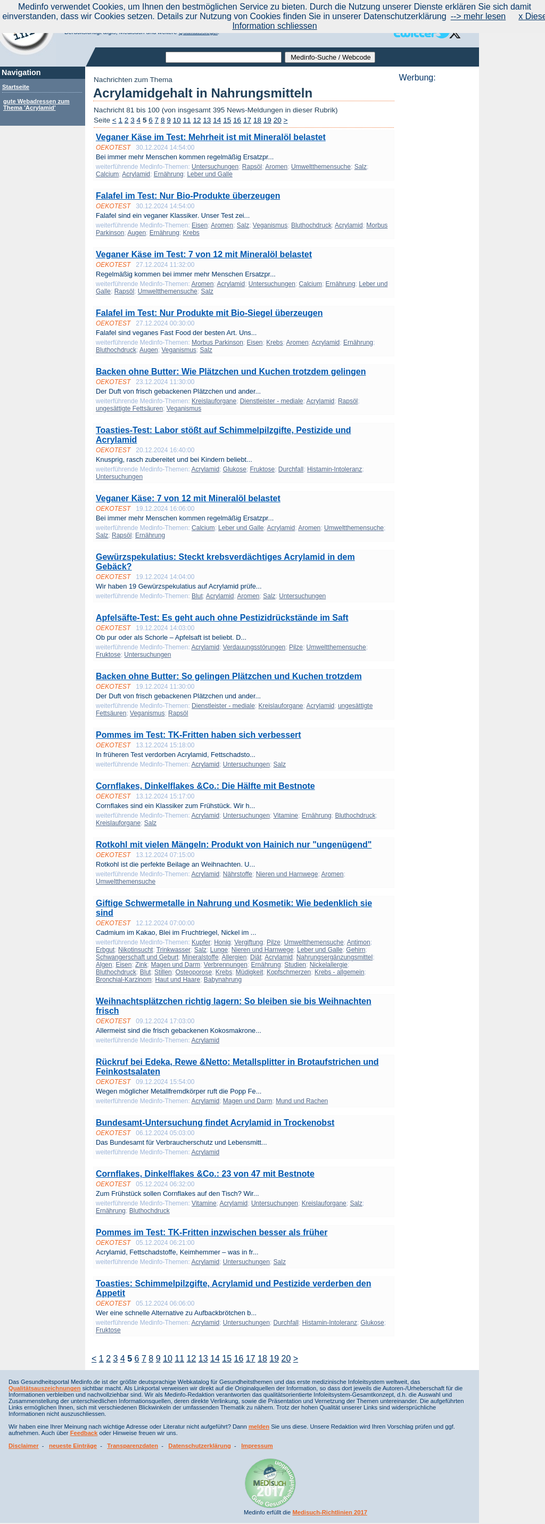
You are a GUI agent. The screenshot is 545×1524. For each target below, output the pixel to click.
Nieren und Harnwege (287, 874)
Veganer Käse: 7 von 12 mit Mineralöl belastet (188, 498)
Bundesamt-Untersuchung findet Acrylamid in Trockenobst (215, 1122)
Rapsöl (252, 166)
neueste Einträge (73, 1445)
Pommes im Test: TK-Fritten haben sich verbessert (198, 734)
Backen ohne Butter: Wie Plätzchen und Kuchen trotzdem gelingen (231, 371)
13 (207, 120)
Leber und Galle (209, 174)
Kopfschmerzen (289, 972)
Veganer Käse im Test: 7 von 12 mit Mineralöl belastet (204, 254)
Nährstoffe (237, 874)
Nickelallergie (329, 964)
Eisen (200, 225)
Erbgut (105, 949)
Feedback (84, 1433)
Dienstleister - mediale (271, 401)
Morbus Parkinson (217, 342)
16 (237, 120)
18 (257, 120)
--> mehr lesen (478, 16)
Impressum (257, 1445)
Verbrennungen (225, 964)
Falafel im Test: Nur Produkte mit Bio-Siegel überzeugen (209, 312)
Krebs (191, 233)
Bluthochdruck (311, 225)
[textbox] (224, 57)
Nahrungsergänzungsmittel (334, 957)
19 (267, 120)
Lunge (219, 949)
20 (278, 120)
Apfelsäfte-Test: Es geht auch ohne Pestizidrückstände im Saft (222, 617)
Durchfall (290, 469)
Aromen (276, 166)
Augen (136, 233)
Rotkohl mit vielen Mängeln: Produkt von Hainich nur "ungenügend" (233, 844)
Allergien (234, 957)
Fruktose (262, 469)
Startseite (15, 87)
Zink (141, 964)
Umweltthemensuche (321, 166)
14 (217, 120)
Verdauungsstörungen (254, 647)
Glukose (234, 469)
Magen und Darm (175, 964)
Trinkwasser (173, 949)
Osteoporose (193, 972)
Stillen (163, 972)
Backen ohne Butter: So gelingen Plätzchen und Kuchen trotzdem (229, 676)
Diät (255, 957)
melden (259, 1426)
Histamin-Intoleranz (334, 469)
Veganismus (270, 225)
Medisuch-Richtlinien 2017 (329, 1512)
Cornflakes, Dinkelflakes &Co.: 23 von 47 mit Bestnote (205, 1173)
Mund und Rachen (302, 1101)
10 (177, 120)
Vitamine (286, 815)
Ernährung (169, 174)
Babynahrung (223, 979)
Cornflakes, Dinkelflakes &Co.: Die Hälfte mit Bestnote (205, 785)
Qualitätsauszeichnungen (45, 1388)
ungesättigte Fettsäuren (129, 408)
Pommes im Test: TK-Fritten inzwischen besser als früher (211, 1232)
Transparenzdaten (132, 1445)
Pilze (296, 647)
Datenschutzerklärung (199, 1445)
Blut (197, 596)
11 (187, 120)
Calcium (107, 174)
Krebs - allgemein (339, 972)
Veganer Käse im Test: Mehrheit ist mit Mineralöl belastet (211, 137)
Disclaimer (24, 1445)
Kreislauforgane (214, 401)
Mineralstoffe (200, 957)
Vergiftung (248, 942)
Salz (360, 166)
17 (247, 120)
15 (227, 120)
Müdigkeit (249, 972)
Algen (104, 964)
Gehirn (355, 949)
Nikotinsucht (135, 949)
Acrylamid (136, 174)
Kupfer (201, 942)
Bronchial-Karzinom (124, 979)
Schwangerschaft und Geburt (137, 957)
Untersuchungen (215, 166)
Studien (295, 964)
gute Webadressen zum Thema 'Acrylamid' (36, 104)
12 (197, 120)
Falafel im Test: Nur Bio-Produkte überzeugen (188, 195)
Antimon (358, 942)
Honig (222, 942)
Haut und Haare (177, 979)
